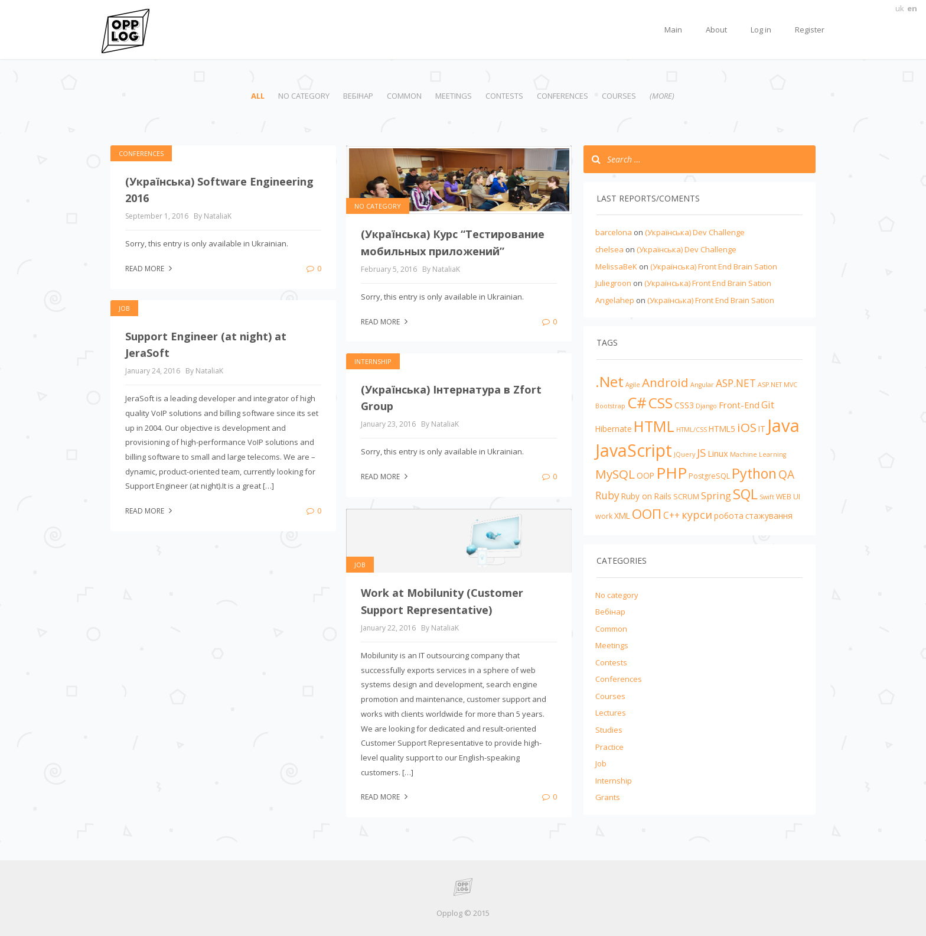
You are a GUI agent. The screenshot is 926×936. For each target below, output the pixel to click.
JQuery (684, 454)
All (258, 95)
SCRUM (686, 497)
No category (304, 95)
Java (783, 425)
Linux (717, 453)
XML (622, 515)
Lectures (610, 712)
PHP (671, 472)
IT (761, 428)
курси (697, 515)
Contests (504, 95)
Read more (150, 269)
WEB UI (788, 497)
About (716, 29)
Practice (609, 747)
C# (637, 402)
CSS (660, 402)
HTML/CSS (691, 429)
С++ (671, 515)
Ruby (607, 495)
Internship (373, 361)
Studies (608, 729)
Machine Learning (758, 454)
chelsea (609, 249)
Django (706, 406)
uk (899, 8)
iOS (747, 427)
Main (673, 29)
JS (701, 452)
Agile (632, 385)
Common (404, 95)
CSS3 (684, 405)
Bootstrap (610, 406)
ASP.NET (736, 383)
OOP (645, 475)
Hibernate (613, 428)
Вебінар (358, 95)
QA (786, 474)
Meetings (453, 95)
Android (665, 382)
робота (729, 515)
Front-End (739, 405)
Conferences (562, 95)
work (603, 516)
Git (767, 404)
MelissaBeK (616, 266)
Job (124, 308)
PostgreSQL (709, 476)
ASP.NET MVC (777, 385)
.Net (609, 381)
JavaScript (633, 450)
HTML (654, 426)
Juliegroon (613, 283)
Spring (716, 495)
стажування (769, 515)
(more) (662, 95)
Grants (607, 797)
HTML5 (722, 428)
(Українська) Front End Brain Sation (713, 266)
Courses (619, 95)
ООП (646, 514)
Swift (766, 497)
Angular (702, 385)
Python (754, 473)
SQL (745, 494)
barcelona (613, 232)
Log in (761, 29)
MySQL (615, 474)
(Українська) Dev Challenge (695, 232)
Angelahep (614, 300)
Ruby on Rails (646, 496)
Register (809, 29)
